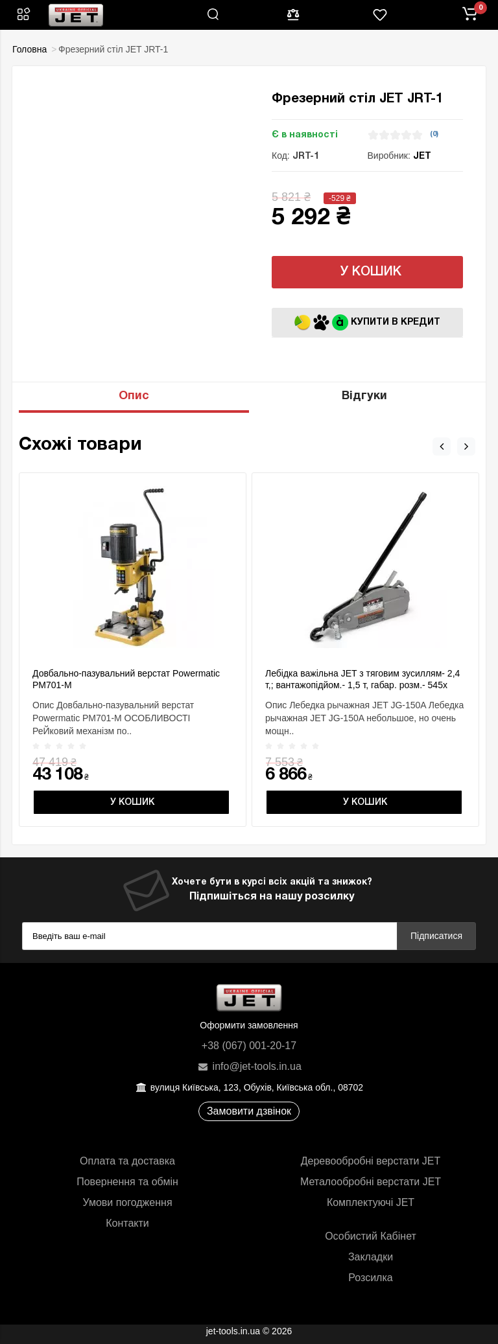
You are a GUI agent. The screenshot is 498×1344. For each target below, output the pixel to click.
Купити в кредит (367, 322)
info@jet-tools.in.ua (249, 1066)
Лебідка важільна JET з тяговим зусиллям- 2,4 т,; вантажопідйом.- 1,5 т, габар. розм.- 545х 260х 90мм (362, 685)
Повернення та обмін (127, 1181)
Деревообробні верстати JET (371, 1160)
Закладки (370, 1256)
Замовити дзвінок (249, 1111)
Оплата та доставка (127, 1160)
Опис (134, 396)
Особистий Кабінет (370, 1236)
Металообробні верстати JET (370, 1181)
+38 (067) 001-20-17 (249, 1045)
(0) (434, 134)
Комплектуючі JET (370, 1202)
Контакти (127, 1223)
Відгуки (364, 396)
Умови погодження (127, 1202)
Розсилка (370, 1277)
